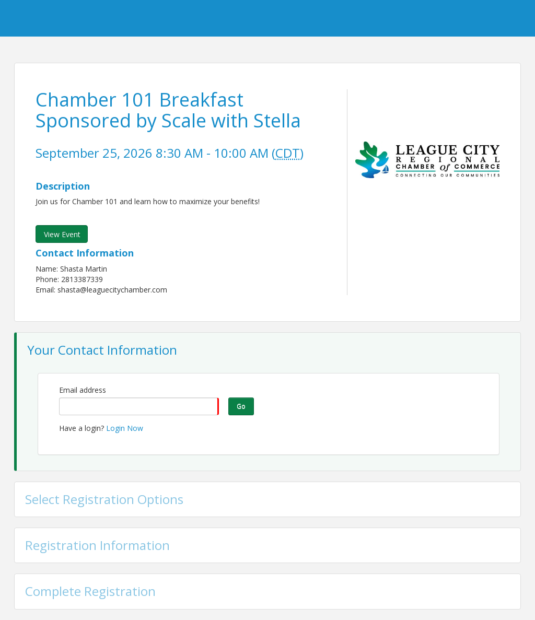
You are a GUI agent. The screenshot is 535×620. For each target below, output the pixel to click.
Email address (82, 390)
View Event (62, 234)
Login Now (124, 428)
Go (241, 406)
